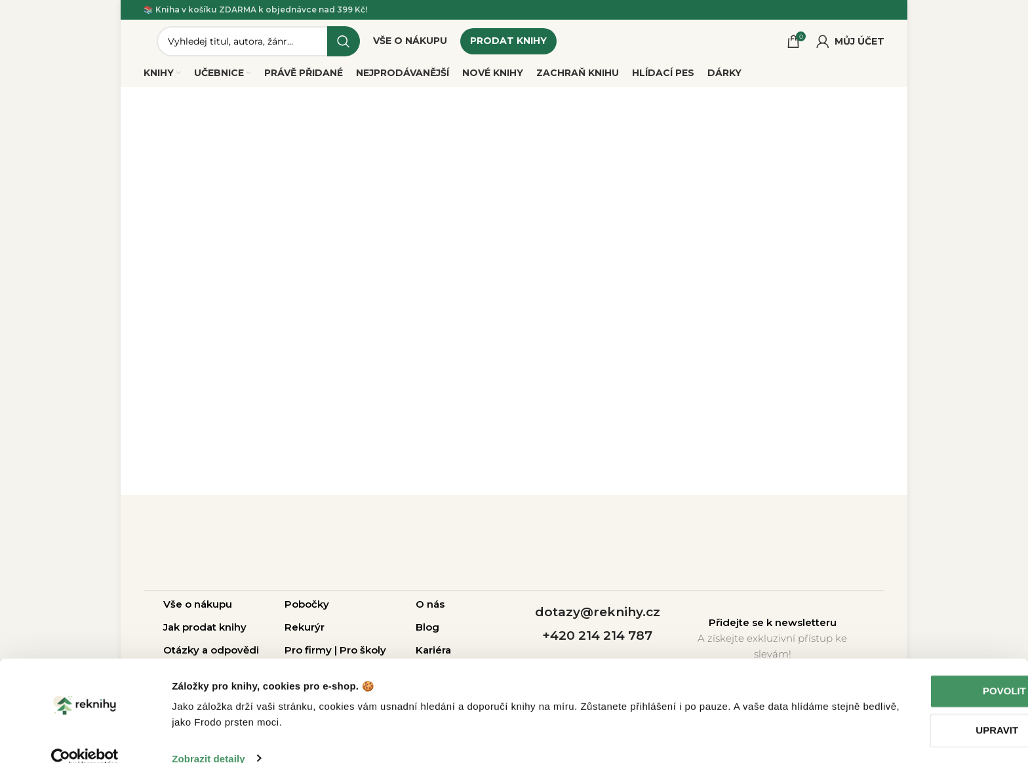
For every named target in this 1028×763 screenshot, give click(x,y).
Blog (427, 631)
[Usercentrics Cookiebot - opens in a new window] (85, 737)
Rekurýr (305, 631)
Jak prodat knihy (205, 631)
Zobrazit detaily (208, 737)
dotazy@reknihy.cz (597, 616)
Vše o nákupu (197, 608)
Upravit (919, 708)
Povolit (918, 670)
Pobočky (307, 608)
